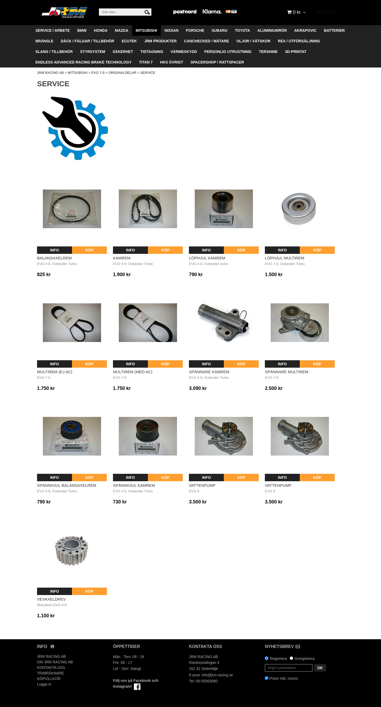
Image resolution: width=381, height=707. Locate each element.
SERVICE (147, 73)
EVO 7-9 (98, 73)
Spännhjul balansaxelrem (66, 485)
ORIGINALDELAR (122, 73)
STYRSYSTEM (92, 51)
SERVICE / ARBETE (52, 30)
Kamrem (121, 258)
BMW (82, 30)
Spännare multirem (286, 372)
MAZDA (121, 30)
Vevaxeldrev (51, 599)
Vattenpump (202, 485)
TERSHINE (268, 51)
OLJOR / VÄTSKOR (253, 41)
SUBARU (220, 30)
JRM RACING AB (50, 73)
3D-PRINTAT (295, 51)
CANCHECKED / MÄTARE (206, 41)
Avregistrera (305, 658)
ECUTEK (129, 41)
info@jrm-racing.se (217, 675)
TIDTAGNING (151, 51)
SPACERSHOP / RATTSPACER (217, 62)
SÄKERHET (123, 51)
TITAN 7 (146, 62)
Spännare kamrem (209, 372)
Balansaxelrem (54, 258)
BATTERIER (334, 30)
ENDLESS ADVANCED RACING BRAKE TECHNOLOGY (83, 62)
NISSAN (172, 30)
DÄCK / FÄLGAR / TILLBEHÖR (87, 41)
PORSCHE (195, 30)
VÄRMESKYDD (184, 51)
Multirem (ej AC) (54, 372)
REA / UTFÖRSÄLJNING (299, 41)
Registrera (278, 658)
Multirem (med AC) (132, 372)
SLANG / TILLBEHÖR (54, 51)
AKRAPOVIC (305, 30)
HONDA (100, 30)
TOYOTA (242, 30)
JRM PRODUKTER (160, 41)
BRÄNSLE (44, 41)
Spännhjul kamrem (134, 485)
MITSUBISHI (146, 30)
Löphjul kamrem (207, 258)
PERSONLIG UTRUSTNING (227, 51)
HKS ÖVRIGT (171, 62)
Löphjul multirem (284, 258)
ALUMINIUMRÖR (272, 30)
